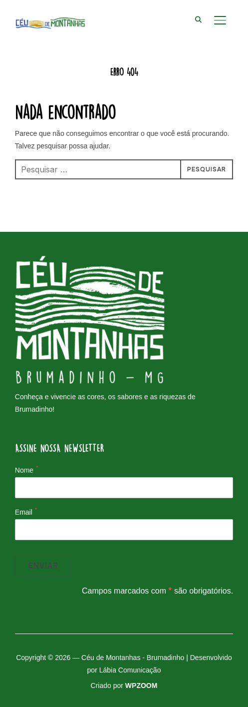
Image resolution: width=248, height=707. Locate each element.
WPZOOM (141, 686)
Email (23, 512)
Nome (24, 470)
